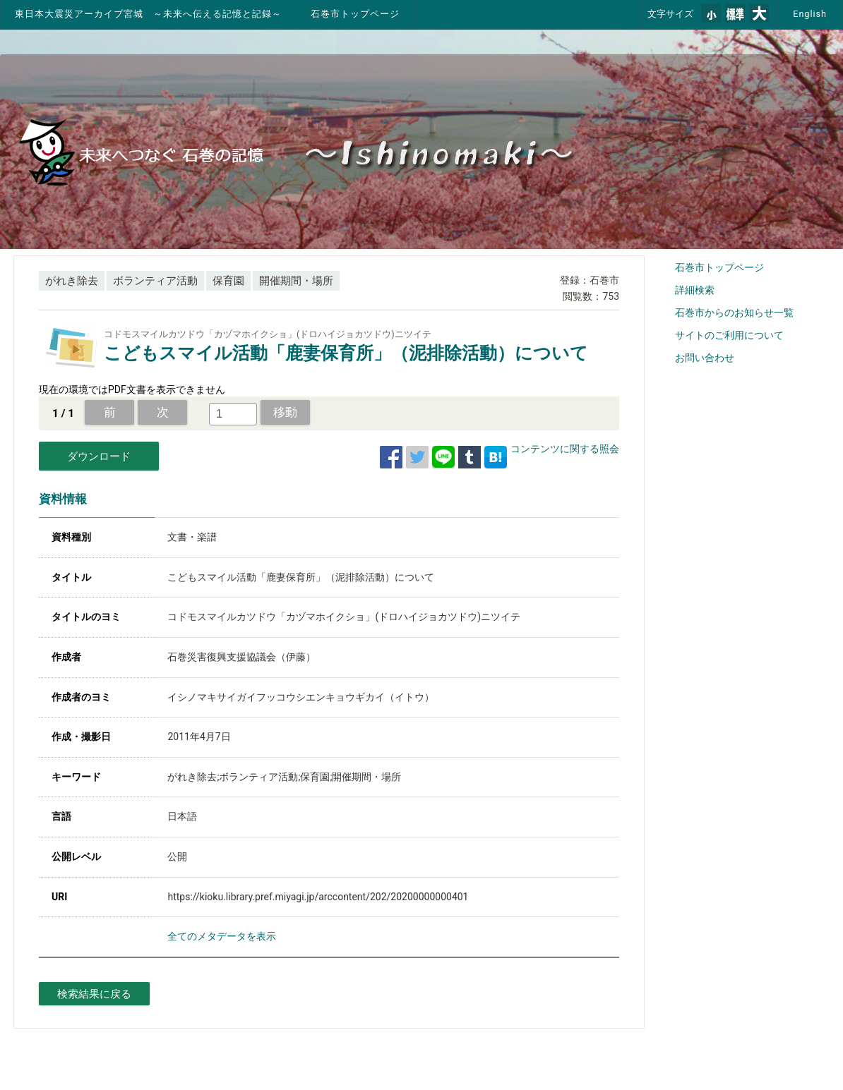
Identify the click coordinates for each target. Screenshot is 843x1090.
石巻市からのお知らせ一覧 (734, 312)
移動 (285, 412)
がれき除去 (71, 280)
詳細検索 (695, 290)
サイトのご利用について (729, 335)
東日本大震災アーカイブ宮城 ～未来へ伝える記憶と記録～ (148, 13)
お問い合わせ (704, 357)
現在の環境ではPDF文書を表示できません (132, 389)
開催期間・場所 (296, 280)
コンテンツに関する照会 (564, 448)
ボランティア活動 (155, 280)
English (810, 13)
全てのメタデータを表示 (221, 936)
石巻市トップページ (355, 13)
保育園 (228, 280)
